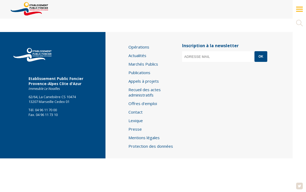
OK (260, 56)
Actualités (137, 55)
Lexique (135, 120)
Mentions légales (144, 137)
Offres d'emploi (142, 103)
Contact (135, 112)
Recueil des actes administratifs (144, 92)
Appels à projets (143, 81)
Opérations (138, 47)
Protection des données (150, 146)
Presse (135, 129)
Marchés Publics (143, 64)
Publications (139, 72)
